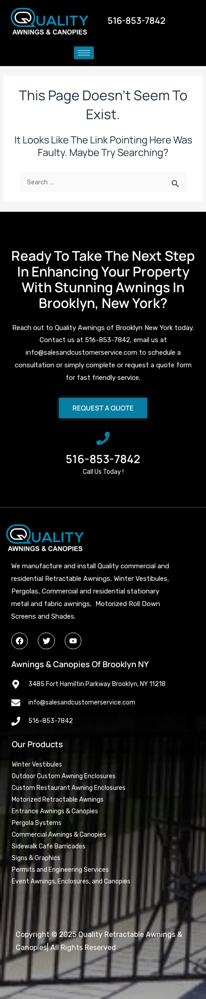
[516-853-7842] (103, 438)
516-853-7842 (103, 459)
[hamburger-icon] (84, 52)
